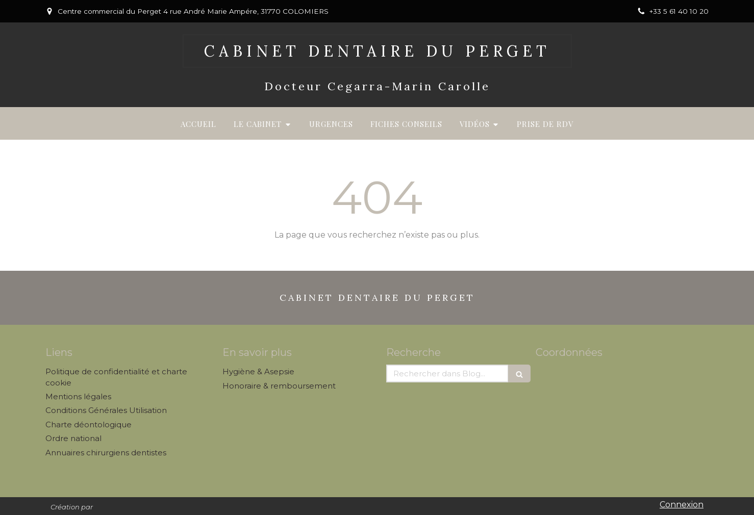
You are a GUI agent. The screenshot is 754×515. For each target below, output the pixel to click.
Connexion (681, 504)
